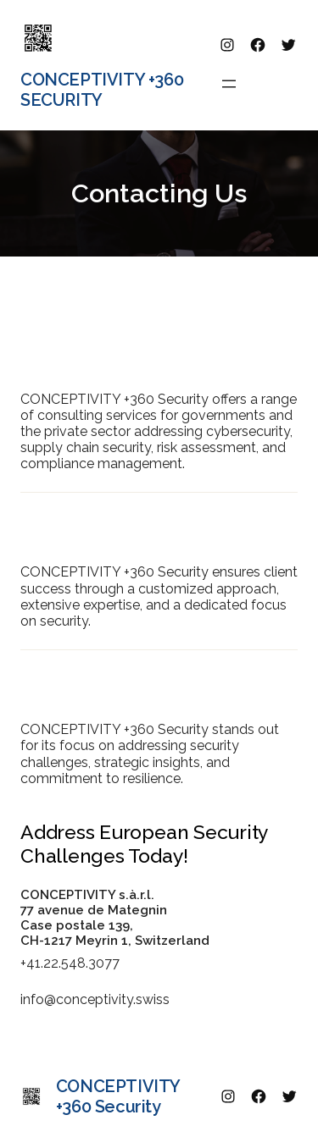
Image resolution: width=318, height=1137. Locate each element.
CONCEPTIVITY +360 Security (101, 89)
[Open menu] (229, 84)
